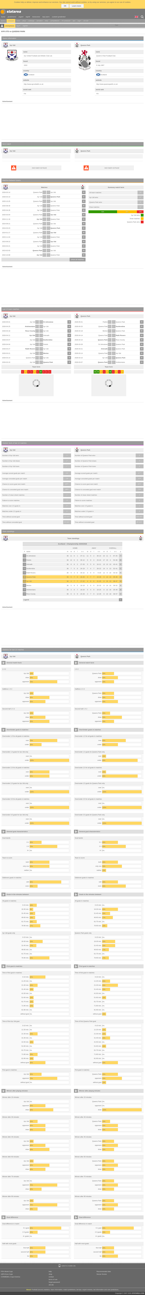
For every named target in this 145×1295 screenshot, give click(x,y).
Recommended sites (104, 1271)
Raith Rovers (30, 349)
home (3, 17)
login (79, 21)
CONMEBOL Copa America (10, 1277)
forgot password (54, 1282)
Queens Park (37, 192)
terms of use (53, 1279)
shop (24, 21)
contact (51, 1277)
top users (46, 17)
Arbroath (46, 335)
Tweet (116, 25)
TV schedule (66, 21)
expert (21, 17)
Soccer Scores (102, 1274)
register (25, 26)
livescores (36, 17)
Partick (45, 344)
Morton (46, 353)
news (18, 21)
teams (3, 21)
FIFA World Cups (7, 1271)
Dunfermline (47, 340)
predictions (12, 17)
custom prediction (59, 17)
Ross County (30, 331)
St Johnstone (48, 322)
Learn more (76, 6)
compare (11, 21)
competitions (55, 21)
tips (74, 21)
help (46, 21)
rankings (31, 21)
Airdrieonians (30, 326)
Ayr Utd (53, 192)
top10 (28, 17)
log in (18, 26)
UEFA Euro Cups (7, 1274)
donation (40, 21)
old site (85, 21)
